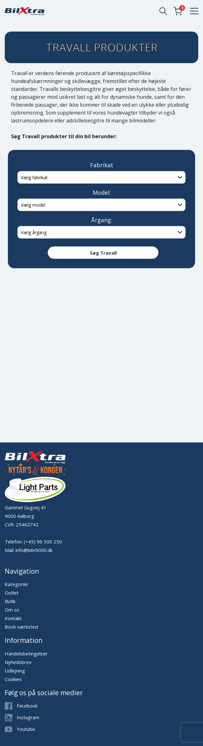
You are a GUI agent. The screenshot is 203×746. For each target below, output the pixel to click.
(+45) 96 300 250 (43, 541)
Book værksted (21, 627)
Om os (12, 610)
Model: (102, 192)
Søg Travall (103, 253)
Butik (10, 601)
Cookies (13, 679)
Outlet (12, 592)
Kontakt (13, 618)
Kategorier (16, 584)
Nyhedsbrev (18, 662)
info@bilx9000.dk (33, 550)
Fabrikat (101, 165)
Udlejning (15, 670)
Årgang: (101, 220)
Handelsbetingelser (26, 653)
